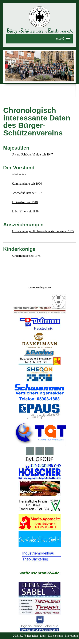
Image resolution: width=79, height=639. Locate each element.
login (43, 635)
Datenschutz (55, 635)
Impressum (71, 635)
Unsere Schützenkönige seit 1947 (32, 154)
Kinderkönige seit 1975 (26, 255)
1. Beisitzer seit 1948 (25, 202)
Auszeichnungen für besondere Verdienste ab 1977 (43, 231)
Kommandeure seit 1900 (27, 183)
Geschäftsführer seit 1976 (27, 193)
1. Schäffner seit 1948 (25, 211)
